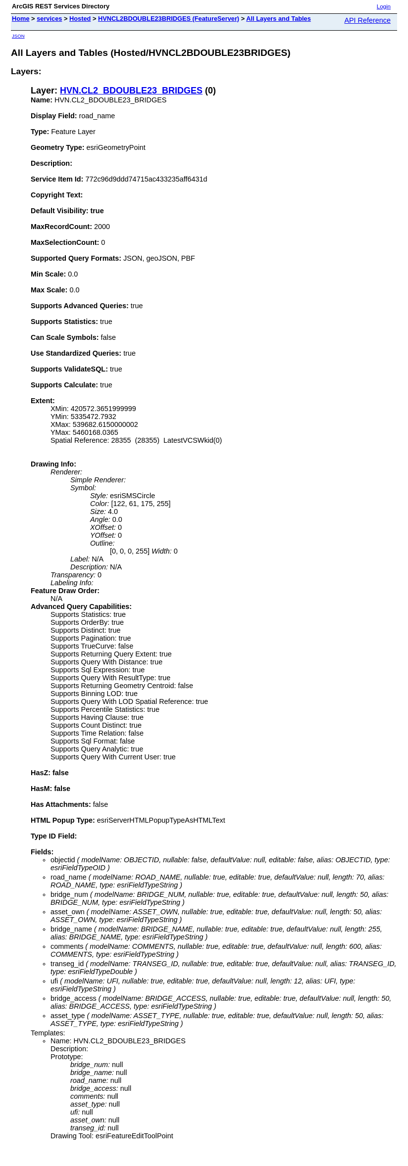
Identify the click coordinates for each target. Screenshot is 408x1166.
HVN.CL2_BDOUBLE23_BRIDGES (131, 90)
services (49, 18)
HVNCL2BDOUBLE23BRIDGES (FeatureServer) (168, 18)
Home (21, 18)
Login (384, 6)
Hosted (80, 18)
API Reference (367, 20)
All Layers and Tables (278, 18)
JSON (18, 36)
